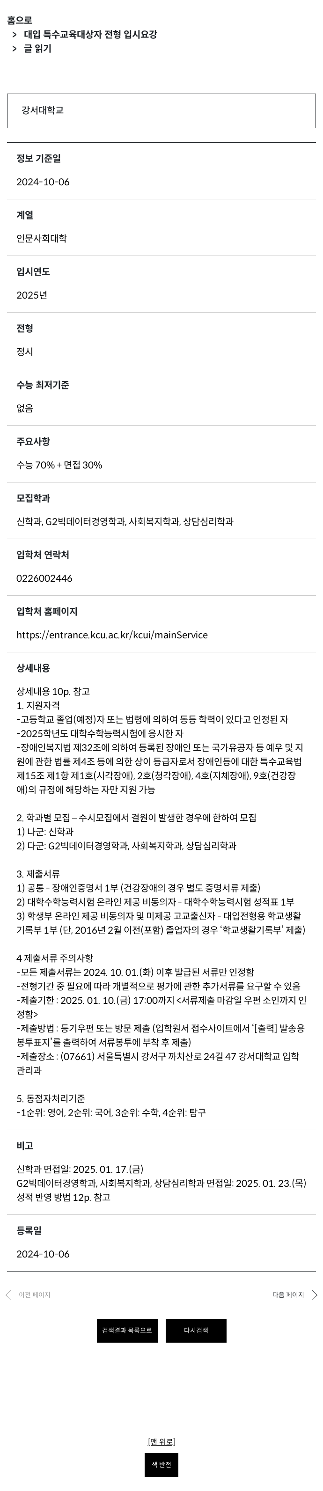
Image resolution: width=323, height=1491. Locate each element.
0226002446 (44, 579)
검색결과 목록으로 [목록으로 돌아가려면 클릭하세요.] (127, 1330)
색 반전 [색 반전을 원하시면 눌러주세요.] (161, 1465)
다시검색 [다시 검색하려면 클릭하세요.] (196, 1330)
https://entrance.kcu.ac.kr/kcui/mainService (112, 635)
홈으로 (19, 21)
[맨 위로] (162, 1442)
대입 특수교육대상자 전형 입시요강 (90, 35)
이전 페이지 (35, 1295)
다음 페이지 (288, 1295)
